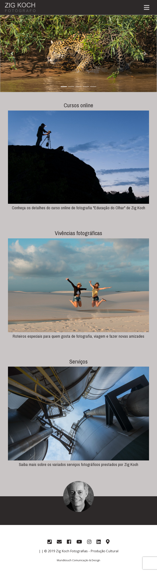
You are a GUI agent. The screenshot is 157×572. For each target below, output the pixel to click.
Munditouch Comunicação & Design (78, 560)
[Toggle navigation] (146, 7)
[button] (12, 53)
